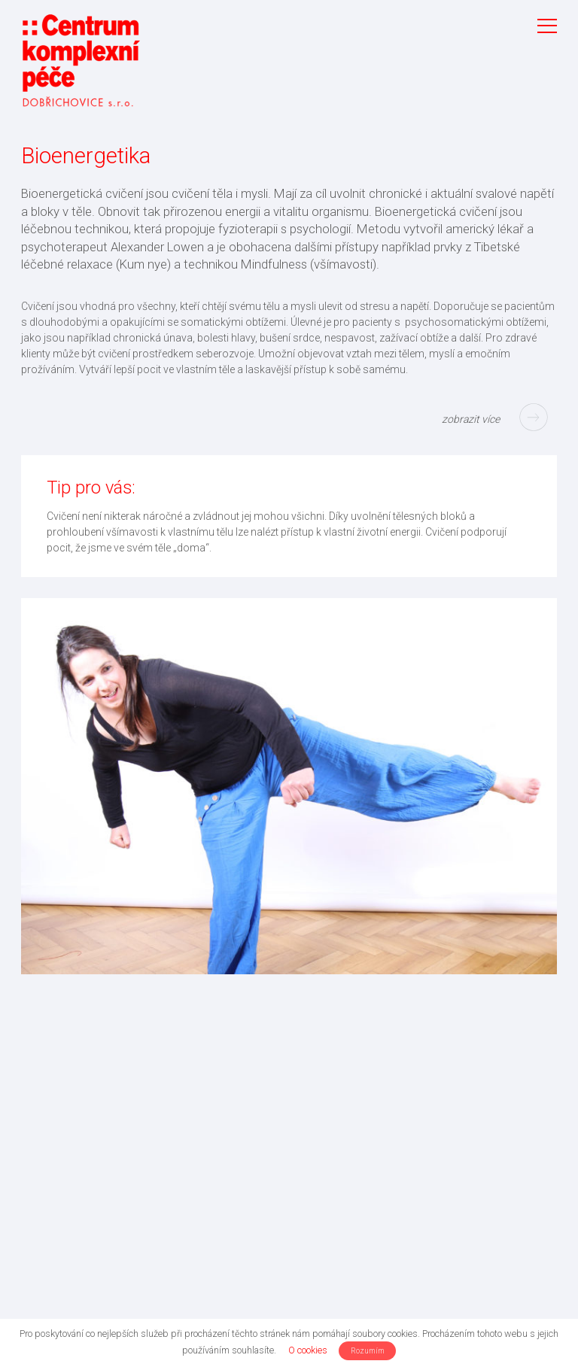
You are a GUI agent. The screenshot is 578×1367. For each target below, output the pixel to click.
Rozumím (368, 1351)
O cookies (307, 1350)
